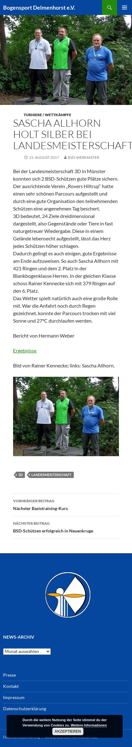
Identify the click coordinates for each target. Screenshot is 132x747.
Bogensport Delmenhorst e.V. (39, 7)
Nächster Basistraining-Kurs (66, 504)
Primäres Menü (124, 7)
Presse (9, 675)
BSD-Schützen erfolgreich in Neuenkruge (66, 526)
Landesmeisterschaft (51, 475)
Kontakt (11, 686)
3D (20, 475)
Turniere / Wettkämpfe (47, 114)
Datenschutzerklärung (24, 708)
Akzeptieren (67, 731)
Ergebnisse (24, 350)
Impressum (14, 697)
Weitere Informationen (89, 725)
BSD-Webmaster (83, 157)
